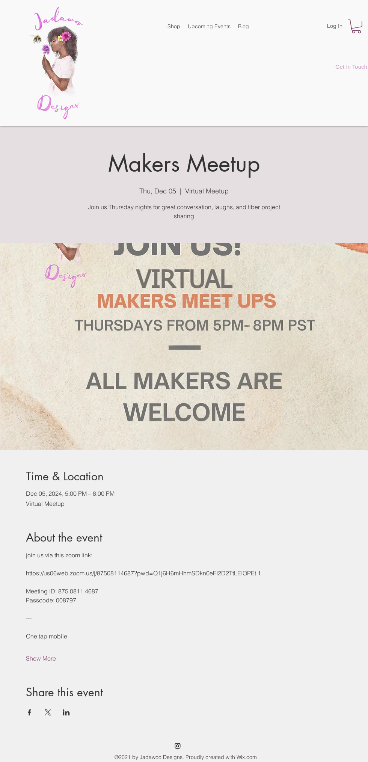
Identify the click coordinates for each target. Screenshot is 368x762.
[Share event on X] (47, 712)
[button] (356, 26)
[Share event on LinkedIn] (66, 712)
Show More (41, 658)
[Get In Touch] (351, 66)
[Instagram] (177, 746)
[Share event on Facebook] (29, 712)
